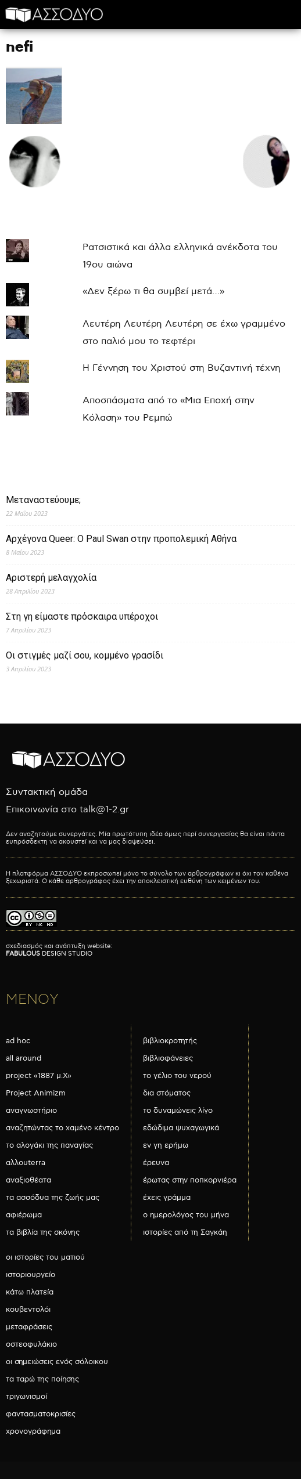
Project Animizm (36, 1093)
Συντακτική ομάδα (47, 792)
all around (23, 1058)
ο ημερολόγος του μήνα (186, 1215)
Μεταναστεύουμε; (43, 499)
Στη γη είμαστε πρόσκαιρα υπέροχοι (82, 616)
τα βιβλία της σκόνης (43, 1232)
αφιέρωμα (24, 1215)
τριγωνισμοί (26, 1396)
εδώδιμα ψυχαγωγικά (181, 1128)
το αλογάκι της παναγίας (49, 1145)
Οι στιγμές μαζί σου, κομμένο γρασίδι (84, 655)
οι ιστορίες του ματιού (45, 1257)
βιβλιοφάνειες (168, 1058)
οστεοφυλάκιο (31, 1344)
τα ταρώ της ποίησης (42, 1379)
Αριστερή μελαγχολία (51, 577)
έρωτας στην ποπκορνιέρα (189, 1180)
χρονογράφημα (33, 1431)
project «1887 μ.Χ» (38, 1075)
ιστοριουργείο (30, 1274)
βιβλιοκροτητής (170, 1041)
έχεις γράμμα (167, 1197)
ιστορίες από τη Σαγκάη (185, 1232)
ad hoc (18, 1041)
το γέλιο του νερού (177, 1075)
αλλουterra (25, 1162)
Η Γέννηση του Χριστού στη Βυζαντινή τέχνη (182, 368)
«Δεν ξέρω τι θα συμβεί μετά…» (153, 291)
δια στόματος (167, 1093)
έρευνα (156, 1162)
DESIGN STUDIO (49, 953)
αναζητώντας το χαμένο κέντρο (62, 1128)
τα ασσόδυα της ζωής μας (52, 1197)
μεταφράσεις (29, 1327)
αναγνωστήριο (31, 1110)
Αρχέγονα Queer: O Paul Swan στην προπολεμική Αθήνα (121, 538)
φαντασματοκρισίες (41, 1414)
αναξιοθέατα (28, 1180)
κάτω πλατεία (29, 1292)
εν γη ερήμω (165, 1145)
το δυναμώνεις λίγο (178, 1110)
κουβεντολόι (28, 1309)
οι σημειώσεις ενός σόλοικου (57, 1361)
